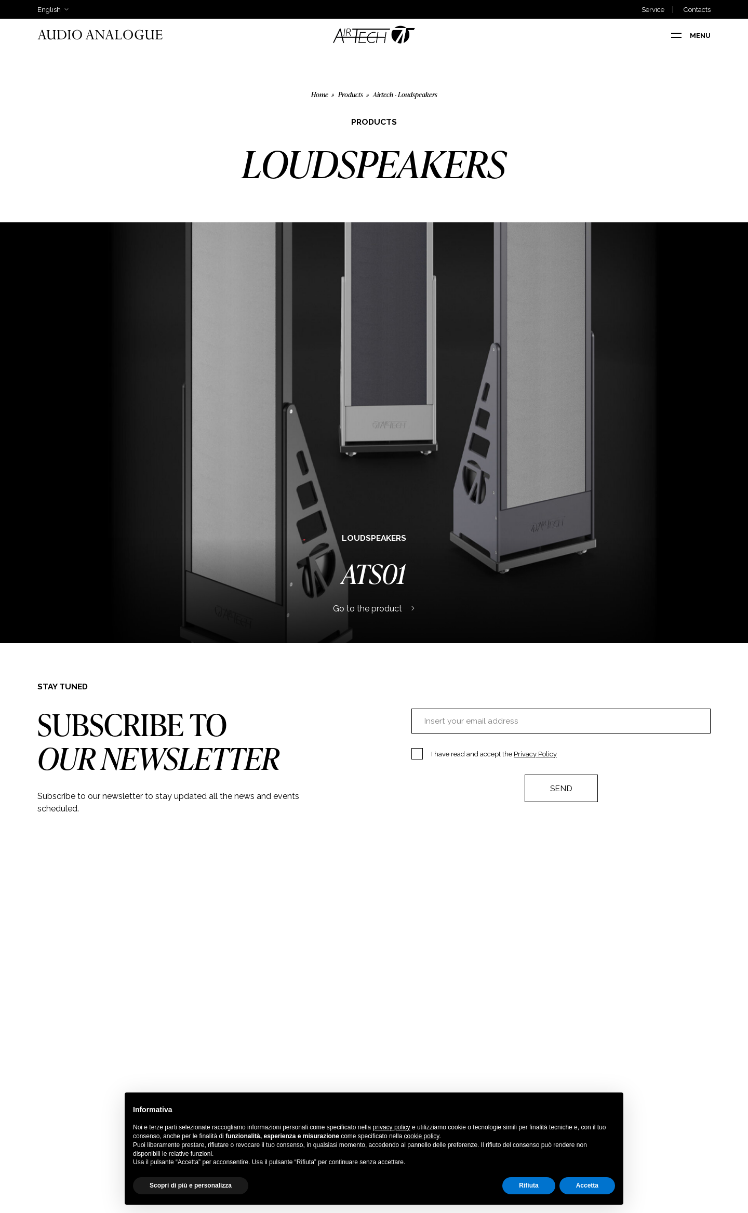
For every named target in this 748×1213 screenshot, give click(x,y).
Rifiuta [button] (528, 1185)
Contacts (697, 9)
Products (350, 94)
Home (319, 94)
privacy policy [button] (391, 1127)
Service (653, 9)
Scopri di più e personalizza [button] (191, 1185)
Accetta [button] (587, 1185)
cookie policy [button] (421, 1136)
